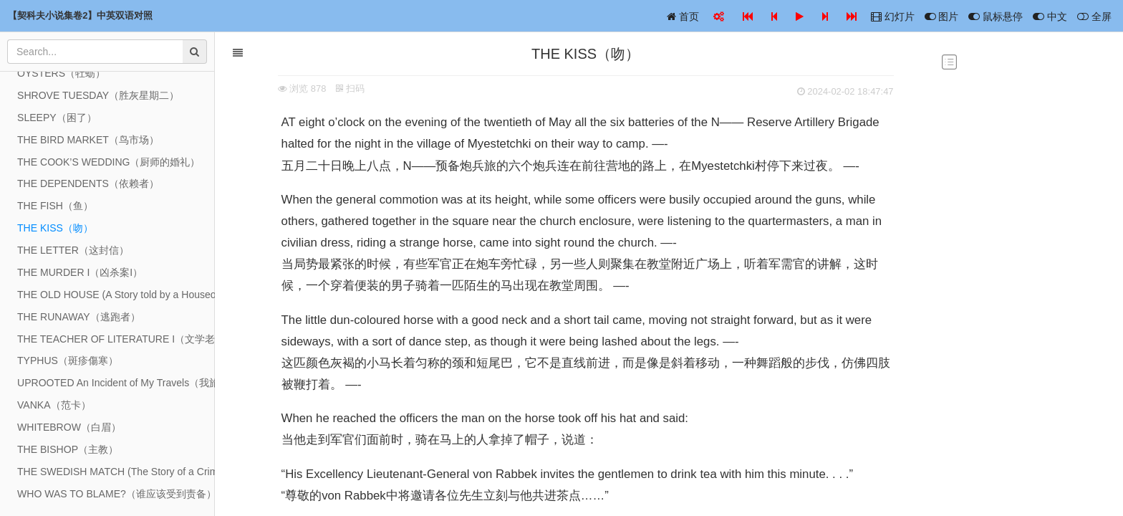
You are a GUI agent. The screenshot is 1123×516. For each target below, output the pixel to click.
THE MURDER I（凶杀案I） (80, 272)
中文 (1050, 16)
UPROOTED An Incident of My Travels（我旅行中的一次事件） (116, 382)
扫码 (348, 88)
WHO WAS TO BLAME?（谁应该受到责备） (116, 494)
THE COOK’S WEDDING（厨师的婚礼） (108, 162)
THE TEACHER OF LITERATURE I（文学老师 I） (116, 339)
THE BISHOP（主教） (67, 449)
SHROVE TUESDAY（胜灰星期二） (98, 95)
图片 (942, 16)
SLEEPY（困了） (57, 117)
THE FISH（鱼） (55, 205)
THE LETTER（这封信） (73, 250)
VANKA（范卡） (54, 405)
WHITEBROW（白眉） (69, 427)
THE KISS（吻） (55, 228)
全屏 (1094, 16)
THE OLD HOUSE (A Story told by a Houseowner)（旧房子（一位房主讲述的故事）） (116, 294)
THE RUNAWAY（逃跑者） (78, 316)
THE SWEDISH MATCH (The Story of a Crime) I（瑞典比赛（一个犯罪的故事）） (116, 471)
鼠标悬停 (995, 16)
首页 (683, 16)
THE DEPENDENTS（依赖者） (88, 183)
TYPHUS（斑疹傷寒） (67, 360)
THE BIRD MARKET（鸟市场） (88, 139)
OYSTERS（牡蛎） (61, 73)
